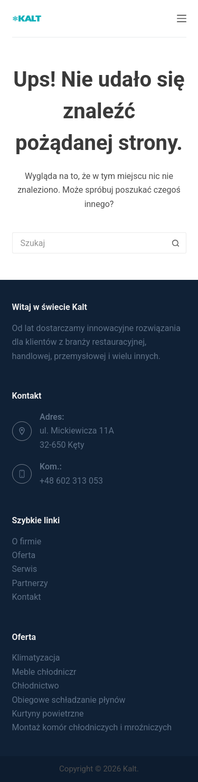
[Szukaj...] (88, 242)
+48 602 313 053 (71, 481)
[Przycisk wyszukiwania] (175, 242)
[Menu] (181, 18)
